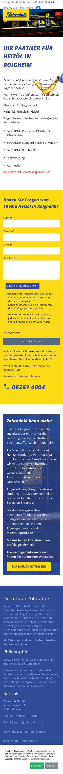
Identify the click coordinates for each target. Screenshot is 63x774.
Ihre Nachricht (12, 258)
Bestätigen (36, 765)
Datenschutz (10, 8)
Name (7, 218)
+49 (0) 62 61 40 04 (43, 2)
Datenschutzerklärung (35, 293)
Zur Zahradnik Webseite (29, 566)
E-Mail (7, 245)
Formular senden (32, 341)
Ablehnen (51, 765)
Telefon (8, 231)
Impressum (26, 8)
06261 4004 (24, 387)
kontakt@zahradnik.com (16, 2)
